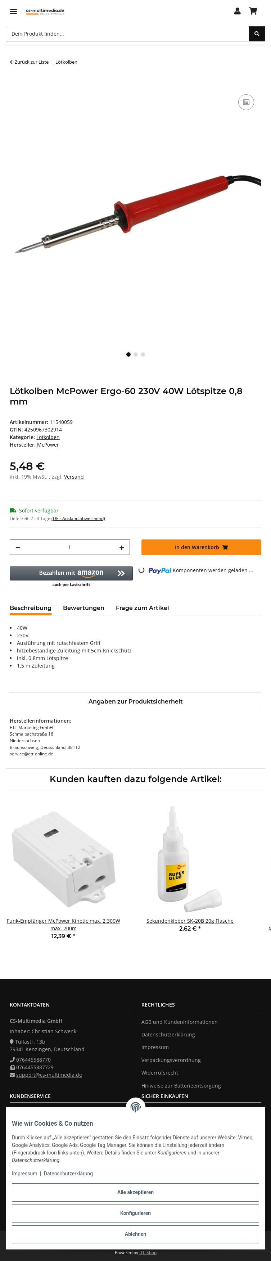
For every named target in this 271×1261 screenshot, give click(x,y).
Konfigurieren (135, 1213)
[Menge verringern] (18, 547)
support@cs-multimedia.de (49, 1074)
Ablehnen (135, 1234)
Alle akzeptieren (135, 1192)
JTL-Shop (148, 1252)
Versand (74, 476)
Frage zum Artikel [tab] (142, 608)
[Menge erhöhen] (122, 547)
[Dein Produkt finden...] (257, 33)
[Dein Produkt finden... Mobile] (127, 33)
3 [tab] (143, 354)
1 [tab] (128, 354)
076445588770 (33, 1059)
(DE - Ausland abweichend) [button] (78, 518)
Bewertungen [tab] (83, 608)
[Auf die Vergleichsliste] (246, 102)
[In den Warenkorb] (15, 85)
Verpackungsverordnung (171, 1060)
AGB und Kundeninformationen (179, 1021)
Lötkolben (48, 437)
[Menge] (70, 547)
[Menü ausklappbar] (13, 11)
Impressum (24, 1173)
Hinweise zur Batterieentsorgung (181, 1085)
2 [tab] (136, 354)
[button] (237, 11)
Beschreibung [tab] (30, 608)
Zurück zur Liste (32, 62)
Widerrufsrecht (159, 1072)
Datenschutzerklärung (68, 1173)
